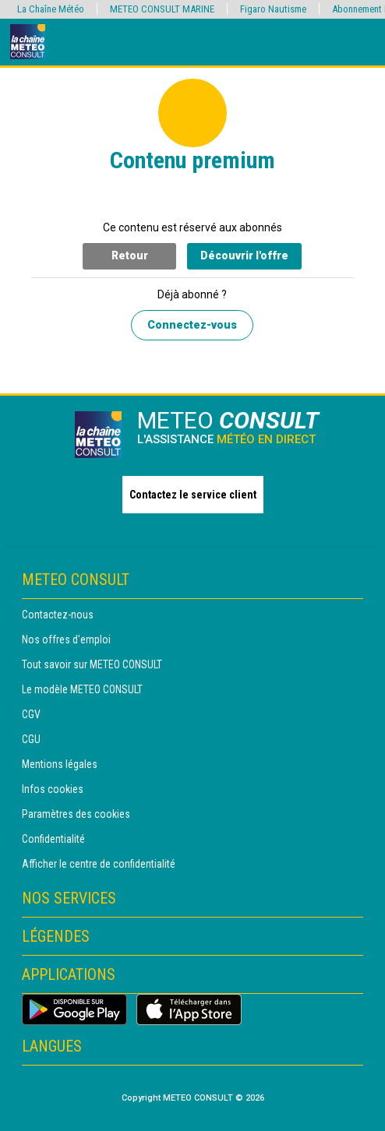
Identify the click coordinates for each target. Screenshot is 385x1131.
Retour (129, 255)
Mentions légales (59, 764)
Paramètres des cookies (76, 814)
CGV (31, 714)
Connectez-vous (192, 325)
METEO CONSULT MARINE (162, 9)
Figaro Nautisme (273, 9)
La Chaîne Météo (50, 9)
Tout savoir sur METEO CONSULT (92, 664)
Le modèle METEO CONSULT (82, 689)
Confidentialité (53, 839)
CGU (31, 739)
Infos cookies (52, 789)
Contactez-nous (58, 614)
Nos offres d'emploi (66, 639)
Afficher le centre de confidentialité (98, 864)
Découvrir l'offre (244, 255)
